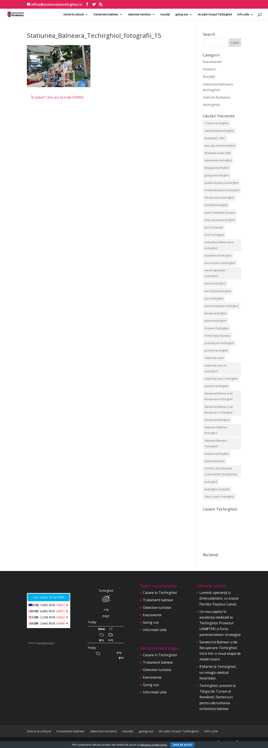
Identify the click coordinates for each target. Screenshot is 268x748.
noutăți (165, 14)
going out (181, 14)
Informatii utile (155, 629)
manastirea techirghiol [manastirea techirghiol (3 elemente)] (217, 255)
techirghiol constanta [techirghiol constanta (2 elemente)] (217, 489)
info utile (243, 14)
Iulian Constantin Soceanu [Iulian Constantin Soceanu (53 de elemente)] (219, 212)
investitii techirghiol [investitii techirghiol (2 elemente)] (216, 205)
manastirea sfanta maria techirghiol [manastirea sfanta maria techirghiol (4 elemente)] (219, 245)
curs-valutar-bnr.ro (45, 643)
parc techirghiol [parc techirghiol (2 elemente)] (213, 298)
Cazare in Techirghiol (160, 592)
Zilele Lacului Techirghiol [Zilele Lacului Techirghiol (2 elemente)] (219, 496)
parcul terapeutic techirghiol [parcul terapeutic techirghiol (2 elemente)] (221, 306)
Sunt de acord (182, 745)
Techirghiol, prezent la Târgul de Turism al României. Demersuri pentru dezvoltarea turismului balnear (217, 697)
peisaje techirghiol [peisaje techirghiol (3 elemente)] (215, 313)
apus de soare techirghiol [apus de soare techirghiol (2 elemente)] (219, 145)
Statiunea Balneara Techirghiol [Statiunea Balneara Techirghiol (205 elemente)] (215, 443)
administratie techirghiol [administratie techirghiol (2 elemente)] (219, 131)
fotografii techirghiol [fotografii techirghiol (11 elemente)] (216, 168)
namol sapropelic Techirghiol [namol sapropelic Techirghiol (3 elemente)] (215, 273)
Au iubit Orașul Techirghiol (215, 14)
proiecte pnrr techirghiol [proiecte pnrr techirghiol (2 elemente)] (219, 343)
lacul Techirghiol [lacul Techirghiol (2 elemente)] (214, 235)
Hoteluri (209, 69)
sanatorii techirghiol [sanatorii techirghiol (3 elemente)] (216, 386)
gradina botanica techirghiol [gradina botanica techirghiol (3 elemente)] (221, 183)
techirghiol (211, 104)
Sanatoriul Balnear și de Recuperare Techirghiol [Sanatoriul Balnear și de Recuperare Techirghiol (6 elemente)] (218, 409)
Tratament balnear (158, 600)
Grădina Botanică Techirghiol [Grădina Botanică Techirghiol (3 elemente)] (221, 190)
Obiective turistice (157, 607)
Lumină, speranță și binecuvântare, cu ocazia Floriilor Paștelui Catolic (218, 598)
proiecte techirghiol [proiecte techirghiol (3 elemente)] (216, 350)
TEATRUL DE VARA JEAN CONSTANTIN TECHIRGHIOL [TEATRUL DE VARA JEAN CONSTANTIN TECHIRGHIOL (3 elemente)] (221, 471)
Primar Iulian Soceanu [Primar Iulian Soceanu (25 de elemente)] (217, 336)
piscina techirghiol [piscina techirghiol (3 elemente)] (215, 321)
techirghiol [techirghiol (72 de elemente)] (210, 482)
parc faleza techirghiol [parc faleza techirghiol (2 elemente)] (217, 291)
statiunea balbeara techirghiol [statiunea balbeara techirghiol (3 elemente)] (215, 430)
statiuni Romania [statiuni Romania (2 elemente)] (214, 461)
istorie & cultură (73, 14)
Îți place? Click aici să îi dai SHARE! (57, 97)
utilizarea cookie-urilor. (154, 745)
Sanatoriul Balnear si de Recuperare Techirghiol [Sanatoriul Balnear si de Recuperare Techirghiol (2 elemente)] (218, 396)
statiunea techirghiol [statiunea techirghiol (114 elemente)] (216, 454)
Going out (151, 622)
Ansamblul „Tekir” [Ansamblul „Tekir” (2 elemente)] (215, 138)
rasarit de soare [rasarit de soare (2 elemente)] (214, 358)
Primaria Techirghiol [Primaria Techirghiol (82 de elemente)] (216, 328)
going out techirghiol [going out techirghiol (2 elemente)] (216, 175)
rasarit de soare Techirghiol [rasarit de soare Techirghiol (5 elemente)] (221, 378)
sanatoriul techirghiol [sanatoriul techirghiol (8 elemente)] (217, 420)
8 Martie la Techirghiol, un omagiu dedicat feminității (217, 672)
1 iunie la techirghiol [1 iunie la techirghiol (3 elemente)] (216, 123)
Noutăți (209, 76)
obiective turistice (139, 14)
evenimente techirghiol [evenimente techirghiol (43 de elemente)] (218, 160)
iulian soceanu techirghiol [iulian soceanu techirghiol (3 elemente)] (219, 220)
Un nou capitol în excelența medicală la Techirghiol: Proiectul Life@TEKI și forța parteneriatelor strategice (220, 623)
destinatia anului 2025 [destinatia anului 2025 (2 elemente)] (217, 153)
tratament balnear (105, 14)
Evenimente (212, 61)
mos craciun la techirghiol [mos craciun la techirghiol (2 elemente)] (219, 263)
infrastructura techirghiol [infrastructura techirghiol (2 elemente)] (219, 197)
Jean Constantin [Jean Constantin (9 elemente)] (213, 227)
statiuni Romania (216, 97)
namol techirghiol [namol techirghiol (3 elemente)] (214, 283)
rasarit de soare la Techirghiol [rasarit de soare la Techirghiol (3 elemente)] (215, 368)
